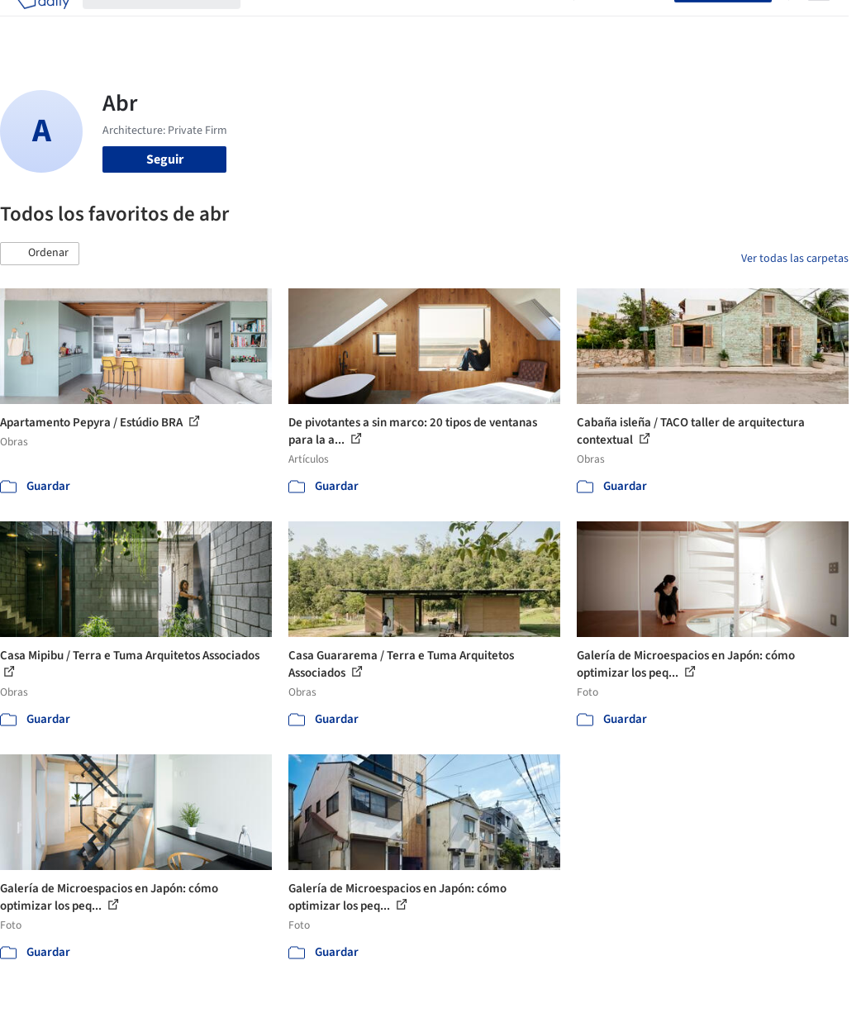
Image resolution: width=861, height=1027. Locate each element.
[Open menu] (819, 23)
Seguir (164, 159)
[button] (39, 253)
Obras (271, 23)
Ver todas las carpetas (795, 258)
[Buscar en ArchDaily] (175, 23)
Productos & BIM (409, 23)
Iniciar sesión (627, 23)
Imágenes (324, 23)
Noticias (489, 23)
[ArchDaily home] (43, 23)
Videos (541, 23)
